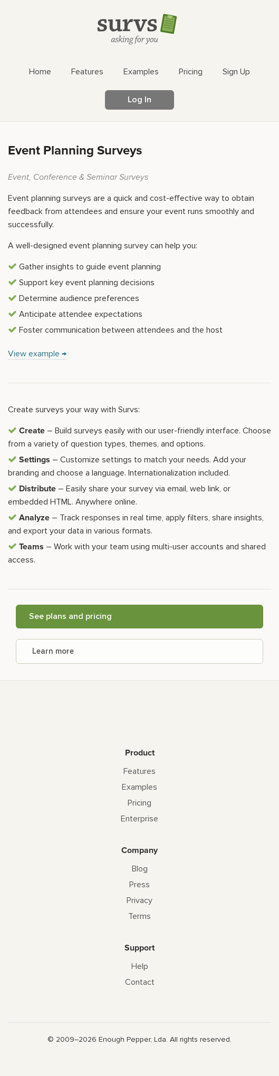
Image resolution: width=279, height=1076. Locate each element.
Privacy (139, 900)
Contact (140, 982)
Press (139, 884)
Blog (140, 869)
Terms (139, 916)
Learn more (53, 651)
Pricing (139, 803)
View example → (37, 353)
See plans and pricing (70, 616)
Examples (139, 787)
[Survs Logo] (139, 31)
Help (139, 966)
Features (139, 771)
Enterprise (139, 818)
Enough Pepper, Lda (132, 1039)
